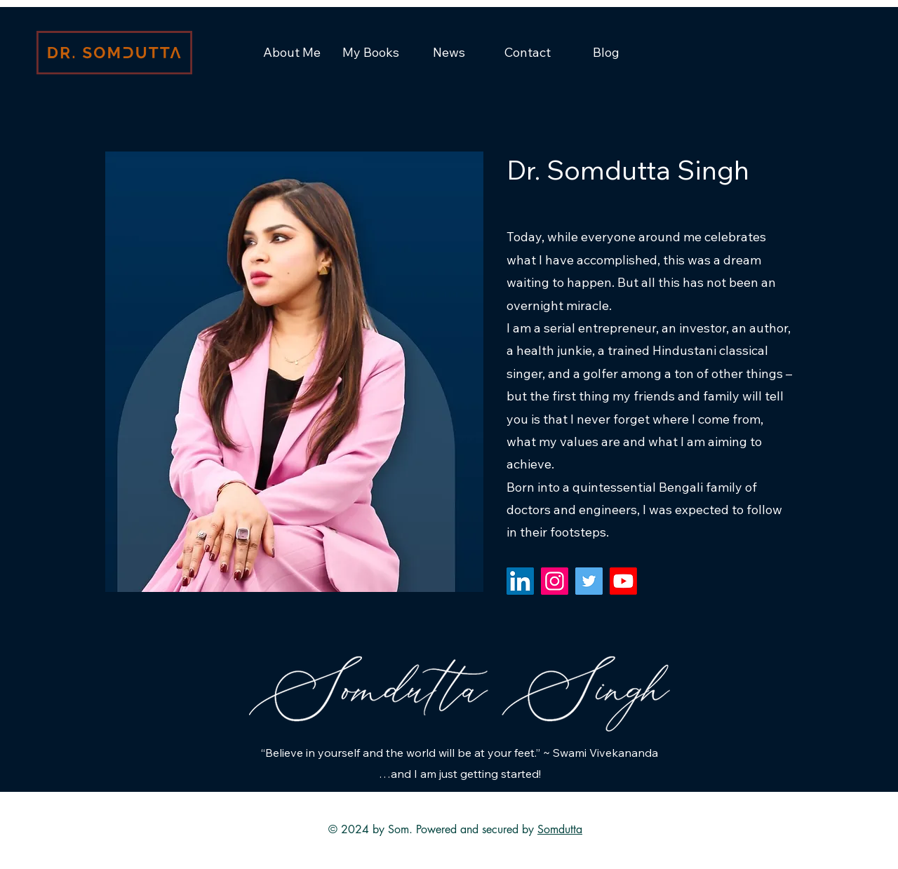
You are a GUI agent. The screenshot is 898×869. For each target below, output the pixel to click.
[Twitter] (589, 581)
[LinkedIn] (520, 581)
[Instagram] (554, 581)
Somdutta (559, 829)
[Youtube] (623, 581)
